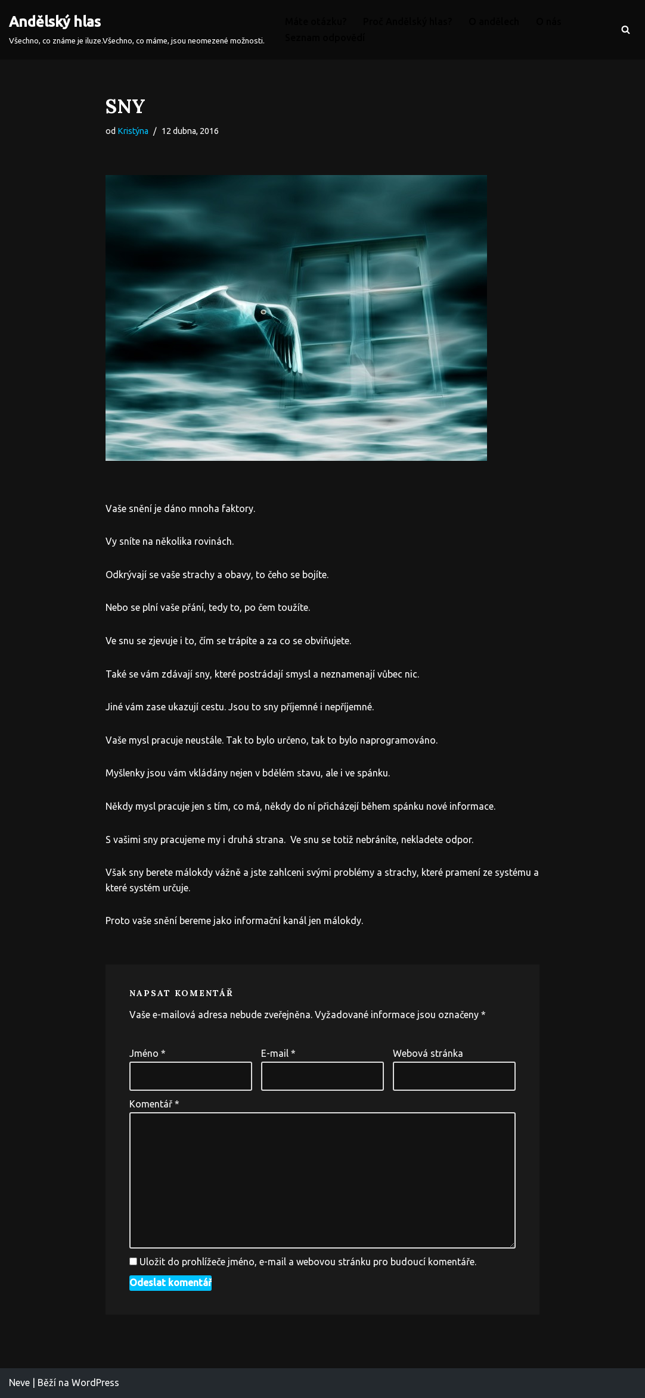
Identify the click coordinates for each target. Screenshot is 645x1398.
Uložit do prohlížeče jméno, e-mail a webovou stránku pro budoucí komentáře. (307, 1261)
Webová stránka (428, 1053)
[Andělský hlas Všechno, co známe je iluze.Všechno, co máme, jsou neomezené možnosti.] (137, 30)
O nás (549, 21)
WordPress (95, 1382)
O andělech (494, 21)
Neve (19, 1382)
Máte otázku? (315, 21)
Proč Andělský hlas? (407, 21)
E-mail (278, 1053)
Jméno (147, 1053)
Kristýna (132, 131)
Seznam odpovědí (325, 37)
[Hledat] (625, 29)
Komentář (154, 1104)
